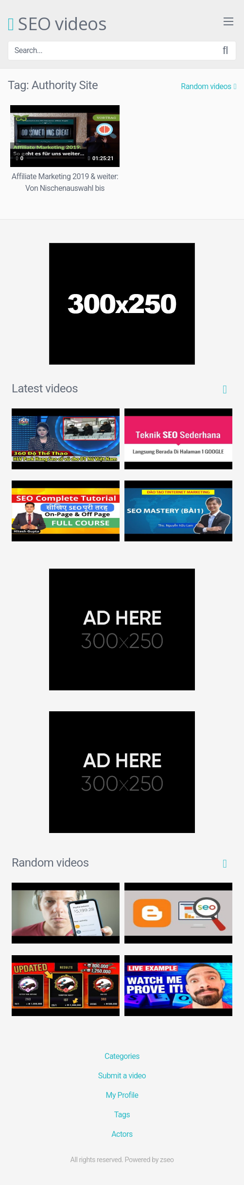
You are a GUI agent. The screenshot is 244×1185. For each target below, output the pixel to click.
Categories (122, 1056)
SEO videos (57, 24)
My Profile (122, 1095)
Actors (122, 1134)
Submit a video (122, 1075)
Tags (122, 1114)
